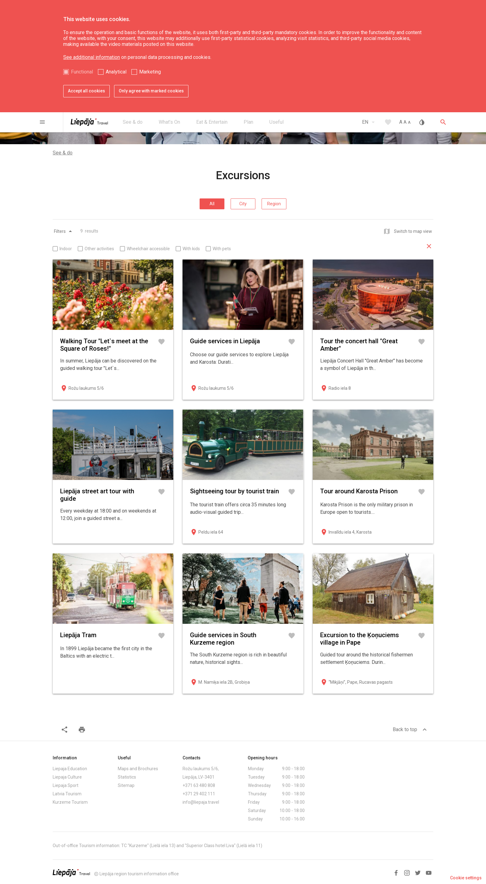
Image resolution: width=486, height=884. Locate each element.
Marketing (150, 72)
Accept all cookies (86, 90)
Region (274, 203)
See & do (63, 153)
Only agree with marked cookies (151, 90)
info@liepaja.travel (201, 802)
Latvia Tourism (67, 793)
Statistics (127, 777)
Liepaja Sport (65, 785)
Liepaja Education (70, 768)
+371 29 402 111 (199, 793)
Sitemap (126, 785)
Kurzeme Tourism (70, 802)
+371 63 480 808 (199, 785)
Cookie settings (466, 877)
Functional (82, 72)
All (212, 203)
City (243, 203)
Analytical (116, 72)
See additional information (91, 57)
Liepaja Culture (67, 777)
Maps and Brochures (138, 768)
